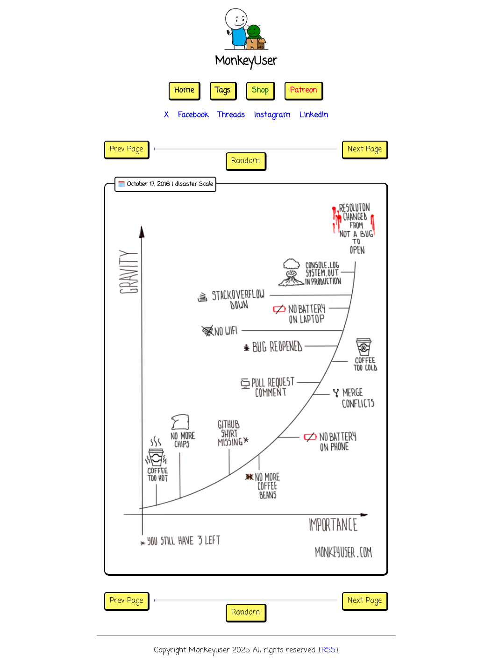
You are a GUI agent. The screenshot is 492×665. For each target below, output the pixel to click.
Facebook (193, 115)
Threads (231, 115)
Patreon (303, 90)
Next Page (365, 149)
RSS (328, 650)
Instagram (272, 115)
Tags (222, 90)
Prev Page (126, 149)
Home (184, 90)
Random (245, 161)
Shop (260, 90)
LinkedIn (313, 115)
